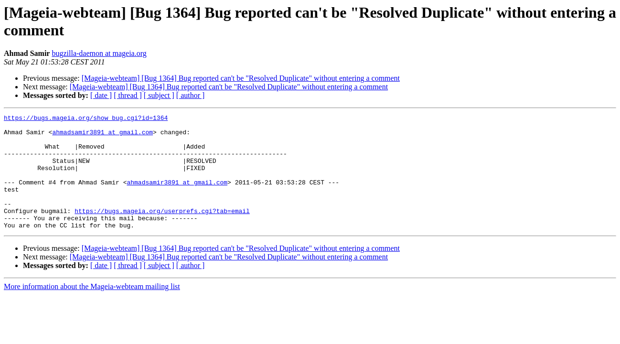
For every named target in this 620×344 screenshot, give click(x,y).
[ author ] (190, 95)
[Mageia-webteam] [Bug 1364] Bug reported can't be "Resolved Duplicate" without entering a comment (241, 78)
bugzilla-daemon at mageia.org (99, 53)
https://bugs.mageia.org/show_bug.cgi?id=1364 (86, 119)
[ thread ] (128, 95)
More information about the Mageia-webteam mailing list (92, 309)
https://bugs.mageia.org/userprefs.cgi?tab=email (162, 230)
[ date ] (101, 95)
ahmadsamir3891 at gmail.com (102, 136)
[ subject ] (159, 95)
